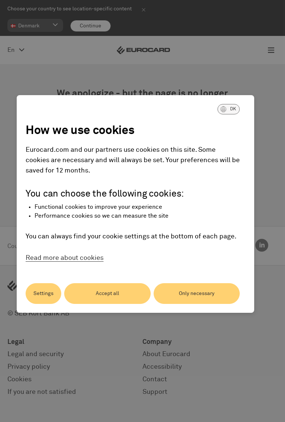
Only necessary (196, 293)
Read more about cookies (65, 258)
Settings (43, 293)
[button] (228, 109)
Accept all (107, 293)
